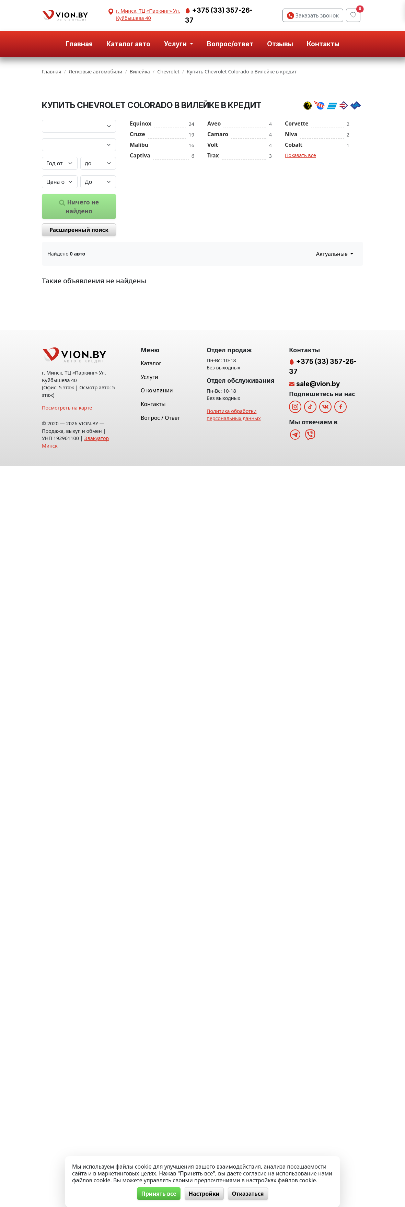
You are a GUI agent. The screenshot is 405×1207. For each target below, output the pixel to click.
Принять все (158, 1193)
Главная (79, 44)
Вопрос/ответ (230, 44)
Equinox (140, 183)
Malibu (139, 204)
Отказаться (249, 1193)
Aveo (214, 183)
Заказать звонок (313, 15)
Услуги (149, 1118)
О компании (157, 1131)
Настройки (204, 1193)
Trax (213, 214)
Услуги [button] (176, 44)
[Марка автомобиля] (79, 185)
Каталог (151, 1104)
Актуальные (332, 313)
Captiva (140, 214)
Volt (212, 204)
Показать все (300, 214)
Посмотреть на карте (67, 1149)
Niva (291, 193)
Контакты (323, 44)
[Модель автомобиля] (79, 204)
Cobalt (293, 204)
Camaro (217, 193)
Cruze (137, 193)
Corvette (297, 183)
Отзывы (280, 44)
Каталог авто (128, 44)
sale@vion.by (318, 1125)
